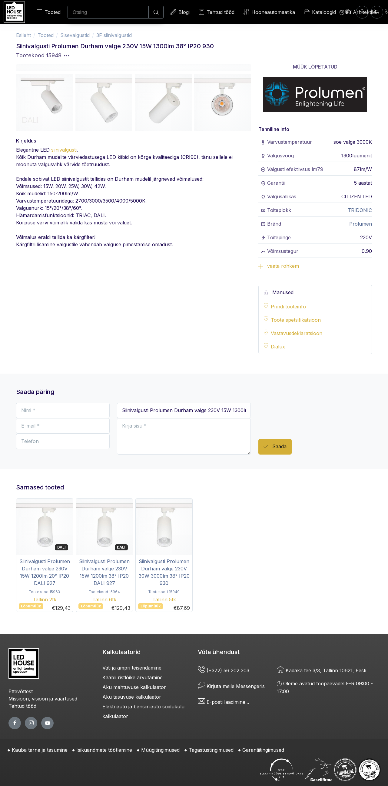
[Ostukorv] (377, 12)
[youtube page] (47, 723)
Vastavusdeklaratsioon (296, 333)
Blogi (180, 12)
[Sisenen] (362, 12)
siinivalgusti (64, 150)
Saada (275, 446)
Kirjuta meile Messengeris (231, 686)
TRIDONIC (360, 210)
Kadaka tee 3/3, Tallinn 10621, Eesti (321, 670)
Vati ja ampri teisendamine (131, 668)
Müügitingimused (160, 750)
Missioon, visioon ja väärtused (42, 699)
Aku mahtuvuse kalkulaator (134, 687)
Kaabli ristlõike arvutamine (132, 677)
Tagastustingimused (211, 750)
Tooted (49, 12)
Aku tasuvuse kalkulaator (131, 697)
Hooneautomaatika (269, 12)
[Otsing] (108, 12)
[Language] (346, 12)
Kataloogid (320, 12)
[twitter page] (31, 723)
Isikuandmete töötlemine (104, 750)
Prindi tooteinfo (288, 307)
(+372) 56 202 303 (223, 670)
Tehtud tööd (216, 12)
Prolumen (360, 224)
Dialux (278, 347)
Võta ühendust (219, 652)
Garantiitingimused (263, 750)
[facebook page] (14, 723)
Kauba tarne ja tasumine (40, 750)
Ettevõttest (20, 691)
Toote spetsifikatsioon (296, 320)
